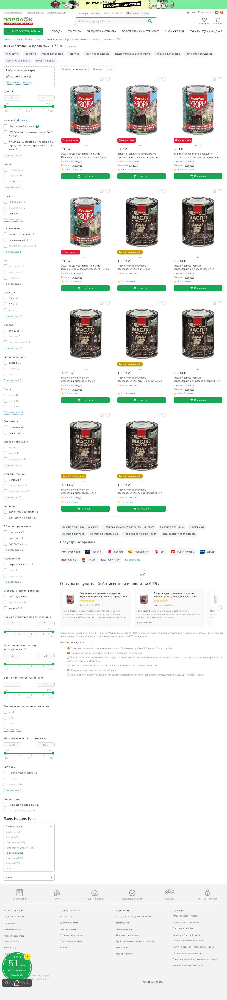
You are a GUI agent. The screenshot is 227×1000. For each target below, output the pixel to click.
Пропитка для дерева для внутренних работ (129, 527)
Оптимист (110, 560)
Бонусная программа (183, 928)
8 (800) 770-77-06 (113, 13)
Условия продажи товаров (185, 915)
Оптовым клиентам (56, 12)
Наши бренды (10, 947)
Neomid (115, 551)
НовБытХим (138, 551)
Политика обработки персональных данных (194, 946)
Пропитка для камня (172, 527)
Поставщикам (123, 922)
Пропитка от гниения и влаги (140, 534)
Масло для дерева (52, 53)
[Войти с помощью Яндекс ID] (221, 12)
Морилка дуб (196, 527)
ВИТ (159, 551)
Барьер (207, 551)
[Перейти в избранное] (204, 21)
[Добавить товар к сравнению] (101, 79)
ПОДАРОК (17, 983)
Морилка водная (45, 60)
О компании (122, 947)
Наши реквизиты (124, 953)
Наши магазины (11, 941)
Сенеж (68, 560)
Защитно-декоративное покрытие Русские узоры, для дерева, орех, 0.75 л (104, 595)
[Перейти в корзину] (217, 21)
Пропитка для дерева (97, 53)
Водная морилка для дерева (179, 534)
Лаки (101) (11, 868)
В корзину (85, 176)
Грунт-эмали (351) (15, 842)
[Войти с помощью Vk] (216, 12)
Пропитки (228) (14, 853)
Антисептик (12, 53)
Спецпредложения (13, 929)
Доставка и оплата (137, 13)
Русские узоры (182, 551)
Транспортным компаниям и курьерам (135, 941)
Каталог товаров (13, 910)
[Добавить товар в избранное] (107, 79)
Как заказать (66, 916)
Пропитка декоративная (104, 534)
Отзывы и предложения (72, 935)
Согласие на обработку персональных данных (195, 959)
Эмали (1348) (12, 832)
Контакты (64, 947)
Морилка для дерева (168, 53)
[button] (23, 31)
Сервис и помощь (70, 910)
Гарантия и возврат (69, 929)
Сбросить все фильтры (19, 82)
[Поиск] (150, 21)
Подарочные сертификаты (186, 922)
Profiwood (70, 551)
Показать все (132, 560)
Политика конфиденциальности (188, 940)
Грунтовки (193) (14, 858)
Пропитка (30, 53)
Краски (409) (12, 837)
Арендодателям (124, 929)
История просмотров (14, 935)
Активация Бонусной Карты (186, 935)
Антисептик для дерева (199, 53)
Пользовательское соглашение (188, 953)
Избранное (9, 923)
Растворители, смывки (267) (20, 847)
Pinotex (88, 560)
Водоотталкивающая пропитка (132, 53)
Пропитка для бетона (18, 60)
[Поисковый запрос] (109, 21)
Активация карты (35, 12)
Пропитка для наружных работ (80, 527)
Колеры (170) (12, 863)
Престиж (93, 551)
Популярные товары (14, 916)
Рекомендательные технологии (188, 965)
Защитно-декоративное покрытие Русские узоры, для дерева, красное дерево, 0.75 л (175, 595)
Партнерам (122, 910)
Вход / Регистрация (200, 12)
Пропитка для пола (73, 534)
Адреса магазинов (14, 12)
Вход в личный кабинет (71, 941)
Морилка (74, 53)
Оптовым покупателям (127, 935)
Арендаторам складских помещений (134, 916)
